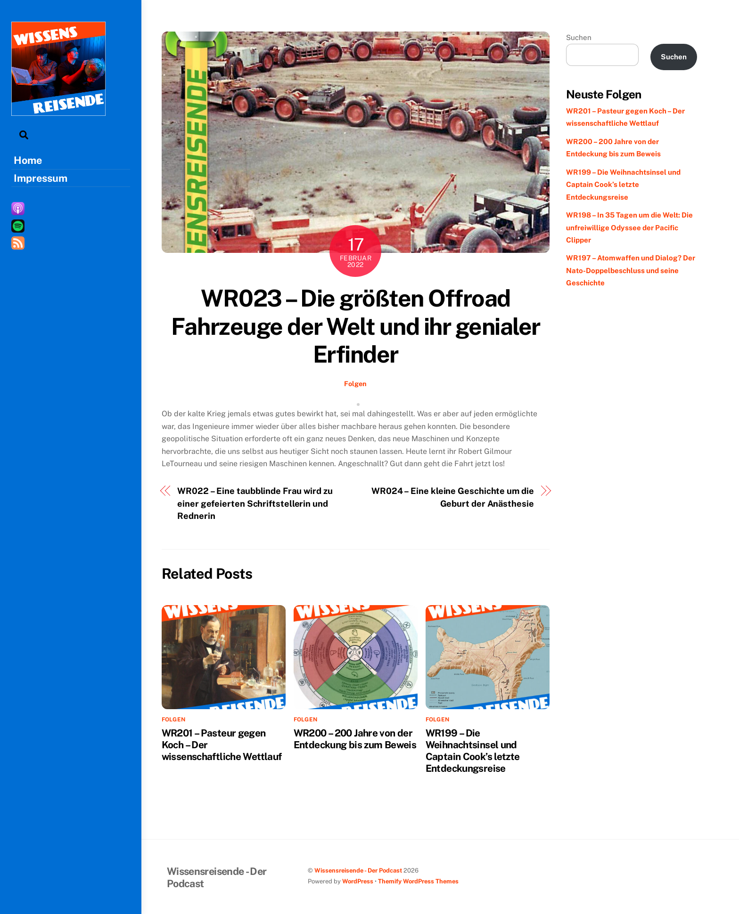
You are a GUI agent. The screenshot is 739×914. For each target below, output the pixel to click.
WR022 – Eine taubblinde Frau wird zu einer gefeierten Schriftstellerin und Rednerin (255, 503)
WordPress (357, 881)
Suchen (578, 37)
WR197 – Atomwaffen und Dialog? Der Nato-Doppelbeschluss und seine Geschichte (630, 270)
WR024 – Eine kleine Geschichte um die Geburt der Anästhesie (452, 497)
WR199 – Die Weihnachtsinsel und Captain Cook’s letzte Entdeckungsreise (473, 750)
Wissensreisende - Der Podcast (358, 870)
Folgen (355, 384)
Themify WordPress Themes (418, 881)
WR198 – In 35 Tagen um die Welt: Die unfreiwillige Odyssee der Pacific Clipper (629, 227)
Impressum (40, 178)
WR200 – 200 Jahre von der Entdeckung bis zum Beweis (355, 739)
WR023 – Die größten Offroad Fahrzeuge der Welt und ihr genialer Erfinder (355, 326)
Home (28, 160)
